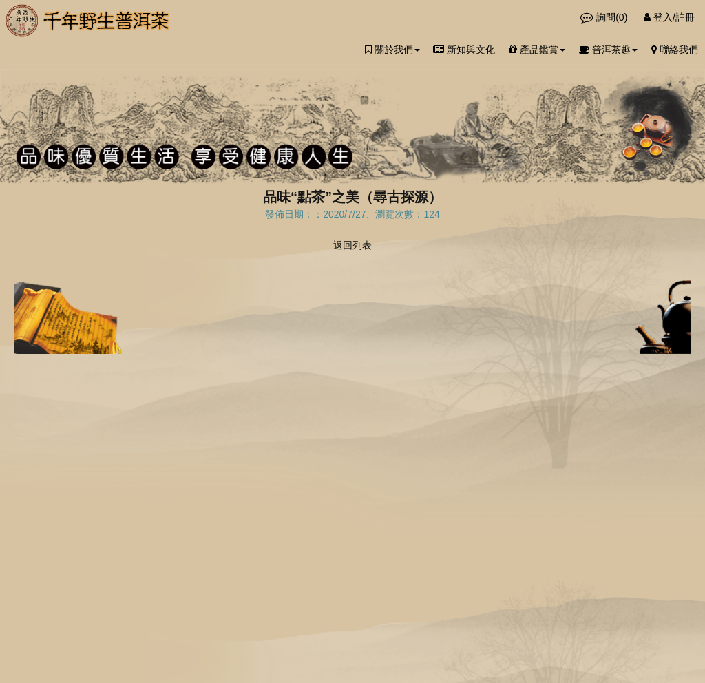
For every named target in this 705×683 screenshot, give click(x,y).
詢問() (605, 17)
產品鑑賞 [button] (537, 49)
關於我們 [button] (392, 49)
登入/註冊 (669, 17)
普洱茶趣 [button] (608, 49)
